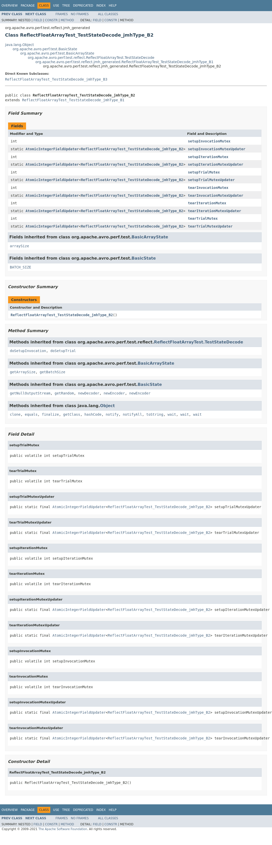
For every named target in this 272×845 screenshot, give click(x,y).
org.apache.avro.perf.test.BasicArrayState (57, 53)
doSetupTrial (63, 351)
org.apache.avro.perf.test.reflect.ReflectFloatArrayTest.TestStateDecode (91, 58)
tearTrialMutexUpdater (210, 226)
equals (31, 414)
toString (154, 414)
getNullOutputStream (30, 393)
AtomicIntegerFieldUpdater (52, 149)
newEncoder (114, 393)
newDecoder (88, 393)
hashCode (92, 414)
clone (15, 414)
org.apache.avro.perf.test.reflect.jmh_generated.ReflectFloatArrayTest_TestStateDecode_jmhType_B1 (124, 62)
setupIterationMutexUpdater (215, 164)
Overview (10, 5)
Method (67, 20)
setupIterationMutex (208, 157)
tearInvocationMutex (208, 188)
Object (107, 405)
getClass (71, 414)
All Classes (108, 14)
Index (101, 5)
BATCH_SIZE (20, 267)
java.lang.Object (19, 45)
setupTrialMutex (204, 172)
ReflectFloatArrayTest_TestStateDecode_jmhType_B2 (132, 149)
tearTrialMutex (203, 218)
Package (28, 5)
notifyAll (132, 414)
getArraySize (22, 372)
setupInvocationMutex (209, 141)
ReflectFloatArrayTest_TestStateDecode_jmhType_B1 (73, 100)
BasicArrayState (149, 237)
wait (172, 414)
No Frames (80, 14)
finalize (50, 414)
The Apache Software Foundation (62, 829)
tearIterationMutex (207, 203)
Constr (51, 20)
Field (37, 20)
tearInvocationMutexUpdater (215, 195)
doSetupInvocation (28, 351)
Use (56, 5)
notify (112, 414)
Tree (66, 5)
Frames (62, 14)
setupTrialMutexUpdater (211, 180)
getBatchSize (52, 372)
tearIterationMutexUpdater (214, 211)
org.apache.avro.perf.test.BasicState (45, 49)
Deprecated (83, 5)
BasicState (143, 258)
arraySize (19, 246)
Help (113, 5)
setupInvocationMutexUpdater (216, 149)
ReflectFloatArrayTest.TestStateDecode (198, 342)
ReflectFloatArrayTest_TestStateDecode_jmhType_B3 (56, 79)
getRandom (64, 393)
